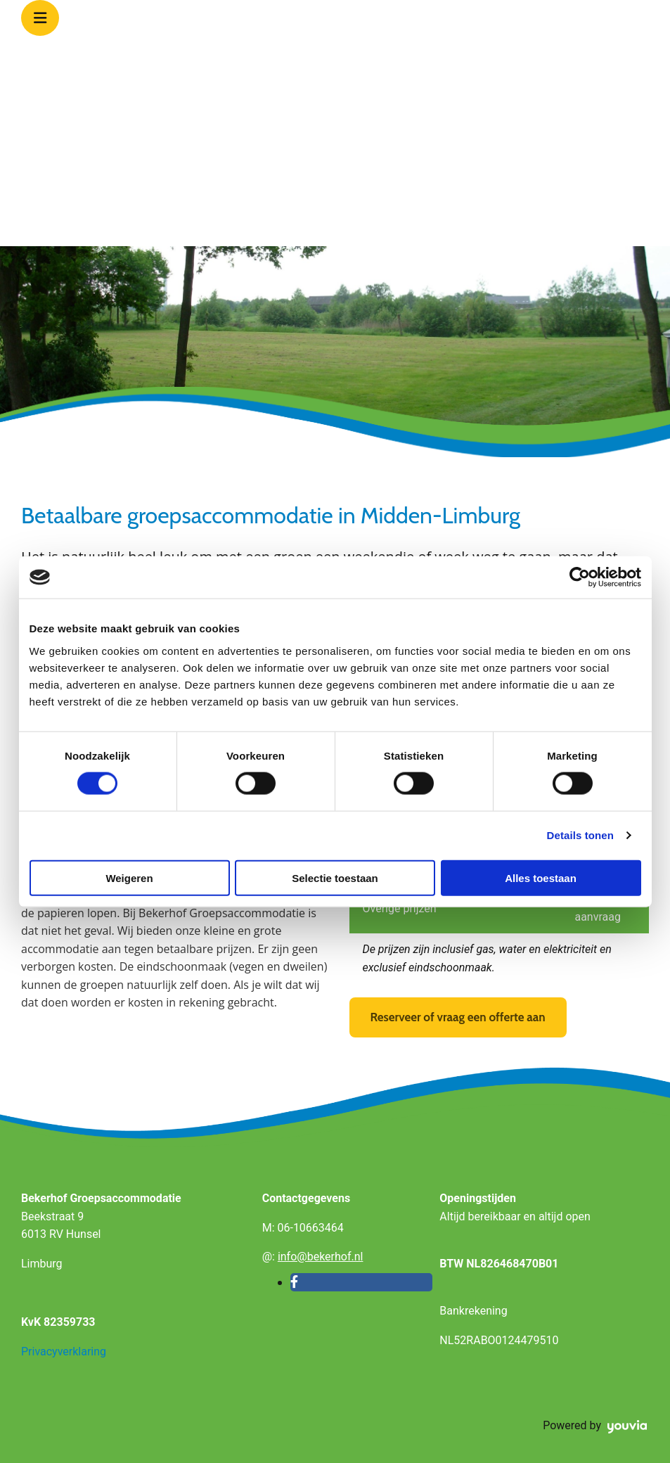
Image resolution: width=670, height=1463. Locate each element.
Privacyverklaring (63, 1351)
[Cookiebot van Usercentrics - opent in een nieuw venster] (579, 577)
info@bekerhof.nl (320, 1256)
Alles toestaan (540, 877)
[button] (458, 1017)
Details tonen (580, 835)
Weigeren (129, 877)
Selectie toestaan (335, 877)
